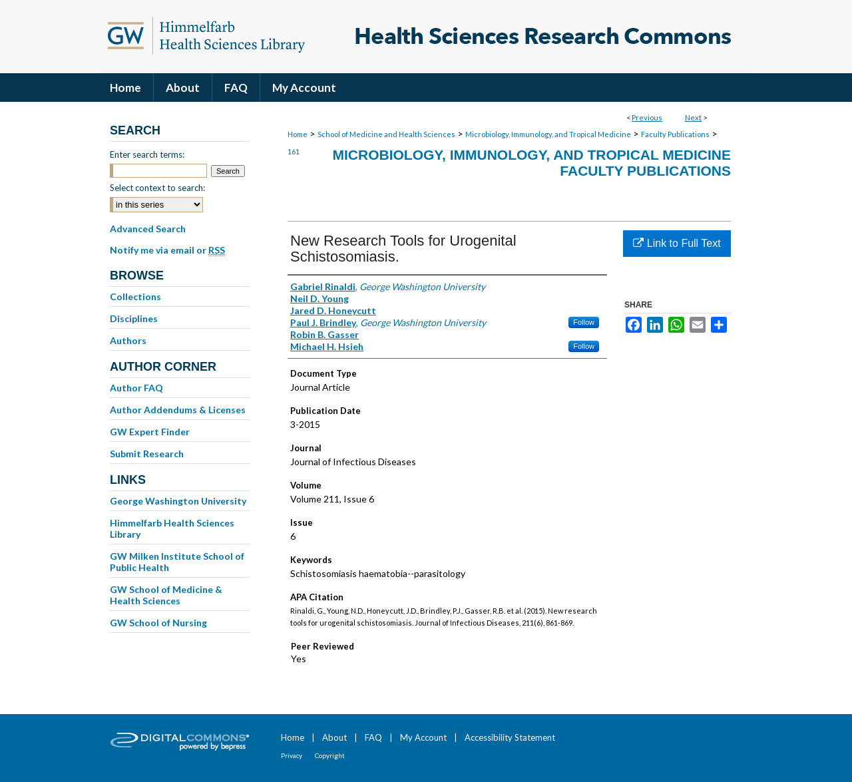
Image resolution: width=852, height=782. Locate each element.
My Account (423, 737)
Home (298, 134)
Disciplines (134, 318)
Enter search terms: (147, 154)
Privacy (291, 755)
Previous (647, 117)
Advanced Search (148, 228)
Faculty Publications (675, 134)
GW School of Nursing (158, 622)
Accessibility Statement (510, 737)
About (334, 737)
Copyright (330, 755)
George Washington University (178, 500)
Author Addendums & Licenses (178, 409)
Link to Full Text (676, 243)
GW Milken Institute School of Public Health (177, 561)
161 (294, 151)
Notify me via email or (167, 250)
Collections (135, 296)
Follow (583, 322)
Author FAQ (136, 387)
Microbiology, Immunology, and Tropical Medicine (548, 134)
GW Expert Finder (150, 431)
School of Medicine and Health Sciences (386, 134)
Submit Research (147, 453)
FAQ (373, 737)
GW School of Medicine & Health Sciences (166, 595)
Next (693, 117)
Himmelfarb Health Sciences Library (172, 528)
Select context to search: (157, 187)
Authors (128, 340)
